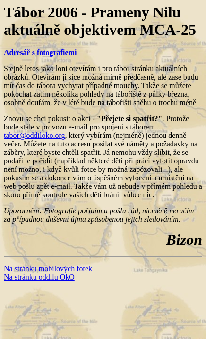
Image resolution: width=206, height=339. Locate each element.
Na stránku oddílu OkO (39, 277)
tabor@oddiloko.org (34, 135)
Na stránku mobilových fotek (48, 269)
